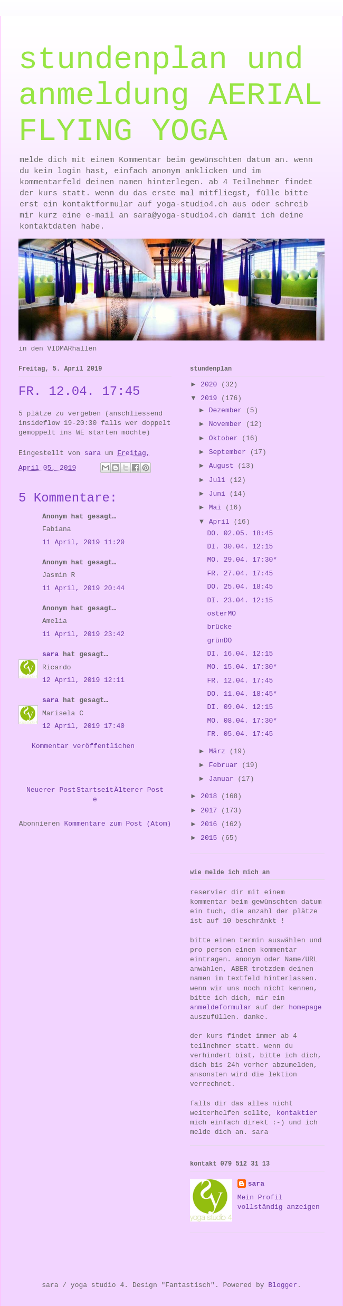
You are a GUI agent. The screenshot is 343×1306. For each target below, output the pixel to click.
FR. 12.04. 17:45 (240, 681)
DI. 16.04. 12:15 (240, 654)
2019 (211, 398)
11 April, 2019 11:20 (83, 542)
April (221, 522)
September (229, 452)
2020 (211, 385)
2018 (211, 796)
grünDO (219, 641)
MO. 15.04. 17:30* (242, 667)
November (227, 424)
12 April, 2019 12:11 (83, 680)
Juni (219, 494)
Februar (225, 765)
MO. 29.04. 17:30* (242, 560)
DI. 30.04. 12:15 (240, 547)
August (223, 466)
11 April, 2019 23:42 (83, 634)
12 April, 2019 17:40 (83, 726)
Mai (217, 508)
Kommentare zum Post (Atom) (117, 824)
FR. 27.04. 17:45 (240, 574)
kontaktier (297, 1113)
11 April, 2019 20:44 (83, 588)
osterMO (221, 614)
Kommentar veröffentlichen (83, 746)
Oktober (225, 438)
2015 (211, 838)
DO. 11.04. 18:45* (242, 694)
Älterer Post (139, 790)
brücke (219, 627)
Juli (219, 480)
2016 (211, 824)
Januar (223, 779)
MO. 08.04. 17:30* (242, 721)
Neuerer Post (51, 790)
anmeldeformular (221, 1007)
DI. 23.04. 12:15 (240, 600)
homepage (305, 1007)
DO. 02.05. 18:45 (240, 533)
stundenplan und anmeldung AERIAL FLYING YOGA (170, 95)
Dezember (227, 410)
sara (50, 654)
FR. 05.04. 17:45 (240, 734)
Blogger (282, 1285)
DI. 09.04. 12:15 (240, 707)
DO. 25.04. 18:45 (240, 587)
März (219, 751)
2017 (211, 811)
